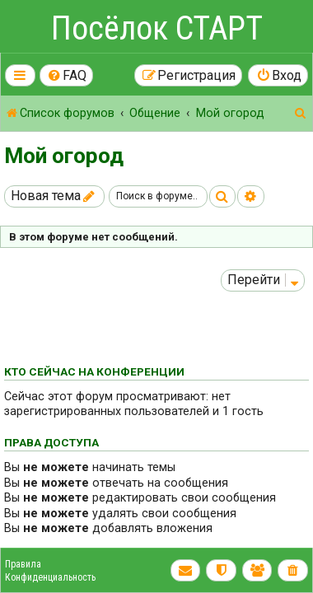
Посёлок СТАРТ (157, 28)
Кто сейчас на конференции (94, 371)
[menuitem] (67, 75)
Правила (23, 564)
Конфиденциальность (50, 577)
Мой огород (64, 155)
